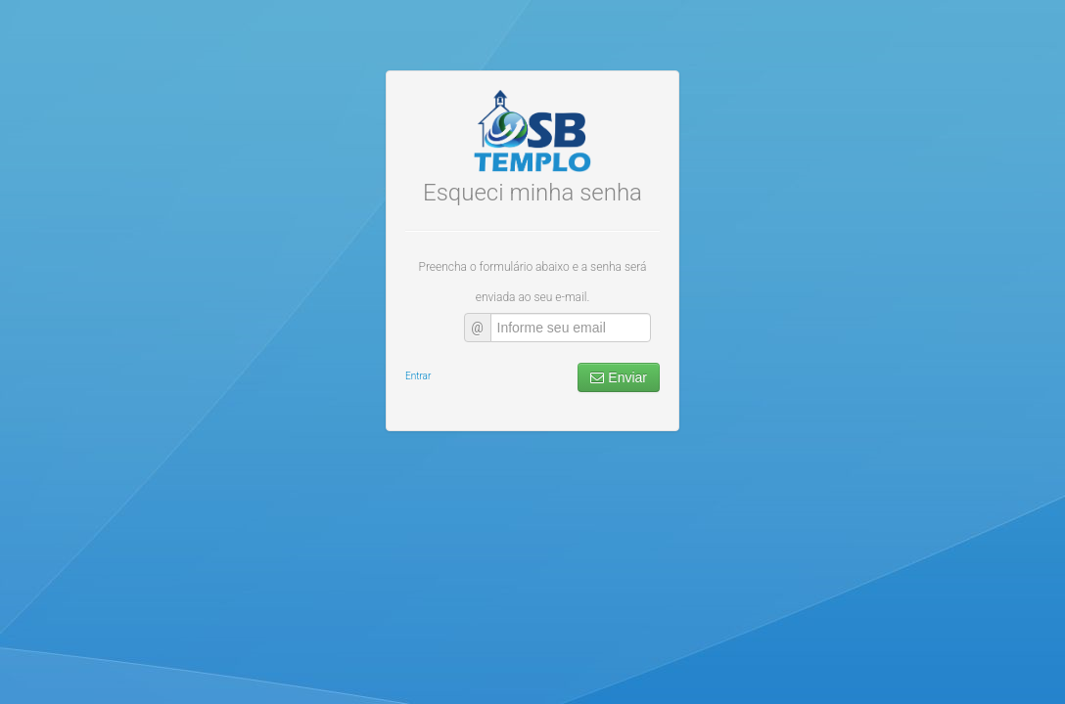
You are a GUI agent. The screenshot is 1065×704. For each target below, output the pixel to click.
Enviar (618, 304)
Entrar (418, 302)
